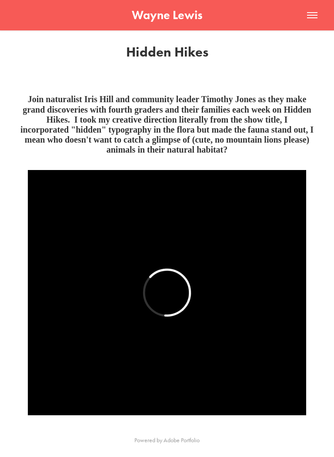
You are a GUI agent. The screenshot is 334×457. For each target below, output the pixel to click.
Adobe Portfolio (182, 440)
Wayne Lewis (167, 15)
